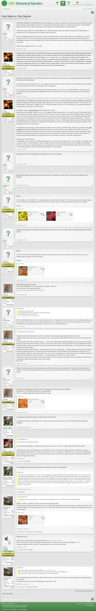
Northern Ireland (10, 305)
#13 (92, 385)
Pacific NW (11, 40)
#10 (92, 305)
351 (12, 512)
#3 (92, 96)
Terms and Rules (90, 607)
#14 (92, 413)
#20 (92, 585)
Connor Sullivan (7, 428)
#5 (92, 171)
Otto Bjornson (7, 508)
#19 (92, 561)
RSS (93, 605)
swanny (5, 207)
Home (88, 605)
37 (12, 323)
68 (12, 214)
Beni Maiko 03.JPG (32, 267)
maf (4, 451)
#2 (92, 73)
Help (85, 605)
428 (12, 71)
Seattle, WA (10, 74)
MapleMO (24, 533)
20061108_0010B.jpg (33, 400)
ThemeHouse (24, 608)
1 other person (34, 533)
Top (90, 605)
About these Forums (89, 4)
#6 (92, 192)
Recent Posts (6, 9)
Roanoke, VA (10, 217)
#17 (92, 490)
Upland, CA (11, 192)
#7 (92, 225)
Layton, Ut (11, 326)
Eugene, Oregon (9, 436)
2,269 (12, 458)
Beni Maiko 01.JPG (32, 212)
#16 (92, 461)
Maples (10, 18)
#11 (92, 327)
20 (12, 189)
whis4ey (5, 295)
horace (19, 18)
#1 (92, 48)
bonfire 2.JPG (31, 517)
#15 (92, 436)
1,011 (12, 300)
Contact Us (79, 605)
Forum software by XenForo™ (15, 607)
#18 (92, 530)
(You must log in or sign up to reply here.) (84, 592)
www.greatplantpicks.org (54, 57)
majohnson (6, 185)
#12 (92, 364)
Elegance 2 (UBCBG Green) (8, 605)
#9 (92, 280)
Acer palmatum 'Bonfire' (55, 542)
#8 (92, 247)
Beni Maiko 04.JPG (61, 212)
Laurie (5, 63)
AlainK (20, 533)
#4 (92, 149)
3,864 (12, 559)
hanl (4, 320)
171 (12, 431)
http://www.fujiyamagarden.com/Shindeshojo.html (30, 291)
